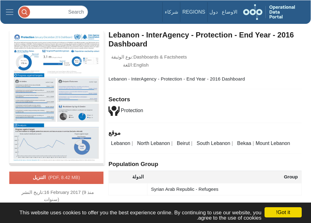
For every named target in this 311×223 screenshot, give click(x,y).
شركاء (171, 12)
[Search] (53, 12)
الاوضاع (229, 12)
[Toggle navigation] (9, 12)
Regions (193, 12)
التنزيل (56, 178)
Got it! (283, 212)
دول (213, 12)
